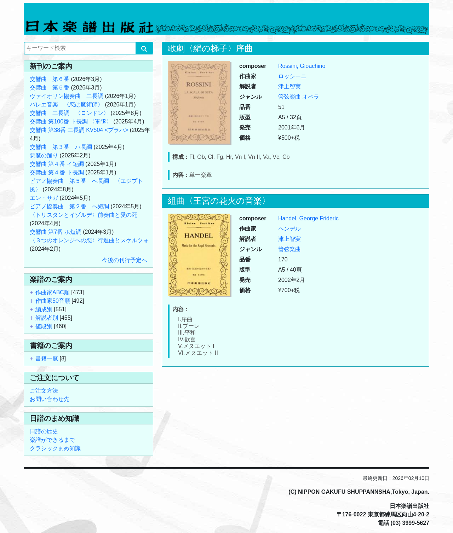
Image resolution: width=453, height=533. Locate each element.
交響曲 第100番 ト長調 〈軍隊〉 (71, 121)
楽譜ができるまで (52, 440)
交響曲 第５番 (49, 88)
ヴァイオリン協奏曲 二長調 (66, 96)
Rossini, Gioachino (301, 66)
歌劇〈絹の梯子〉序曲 (210, 48)
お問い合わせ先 (49, 399)
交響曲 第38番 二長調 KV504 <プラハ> (79, 130)
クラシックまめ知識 (55, 448)
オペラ (310, 97)
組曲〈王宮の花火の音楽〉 (219, 200)
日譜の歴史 (44, 431)
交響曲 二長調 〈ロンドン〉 (69, 113)
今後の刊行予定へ (124, 260)
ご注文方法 (44, 391)
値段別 (43, 326)
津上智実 (289, 86)
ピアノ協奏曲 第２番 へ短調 (69, 206)
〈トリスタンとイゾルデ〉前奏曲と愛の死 (83, 215)
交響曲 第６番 (49, 79)
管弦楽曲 (289, 97)
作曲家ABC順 (52, 292)
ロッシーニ (292, 76)
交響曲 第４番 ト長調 (57, 172)
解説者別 (46, 318)
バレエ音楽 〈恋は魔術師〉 (66, 105)
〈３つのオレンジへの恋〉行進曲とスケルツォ (89, 240)
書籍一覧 (46, 358)
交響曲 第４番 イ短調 (57, 164)
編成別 (43, 309)
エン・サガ (44, 198)
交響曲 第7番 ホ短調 (55, 232)
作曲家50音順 (52, 301)
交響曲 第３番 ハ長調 (61, 147)
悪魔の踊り (44, 155)
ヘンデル (289, 229)
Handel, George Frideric (308, 218)
